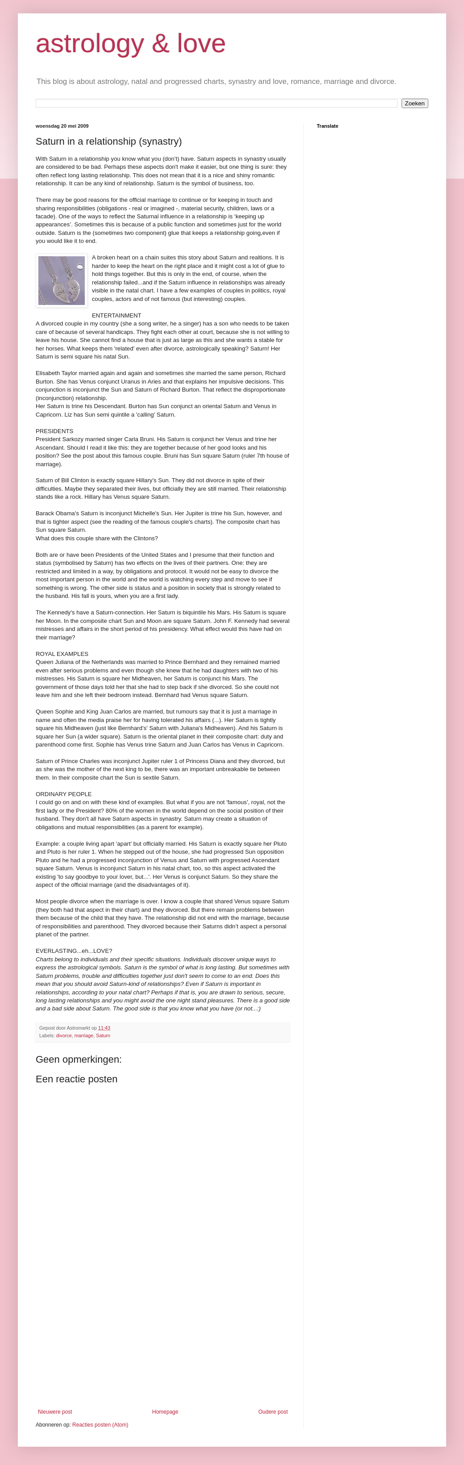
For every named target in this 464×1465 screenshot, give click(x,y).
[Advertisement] (163, 1342)
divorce (64, 1035)
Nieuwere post (55, 1412)
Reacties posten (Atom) (100, 1425)
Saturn (103, 1035)
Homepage (165, 1412)
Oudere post (273, 1412)
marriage (84, 1035)
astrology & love (131, 43)
